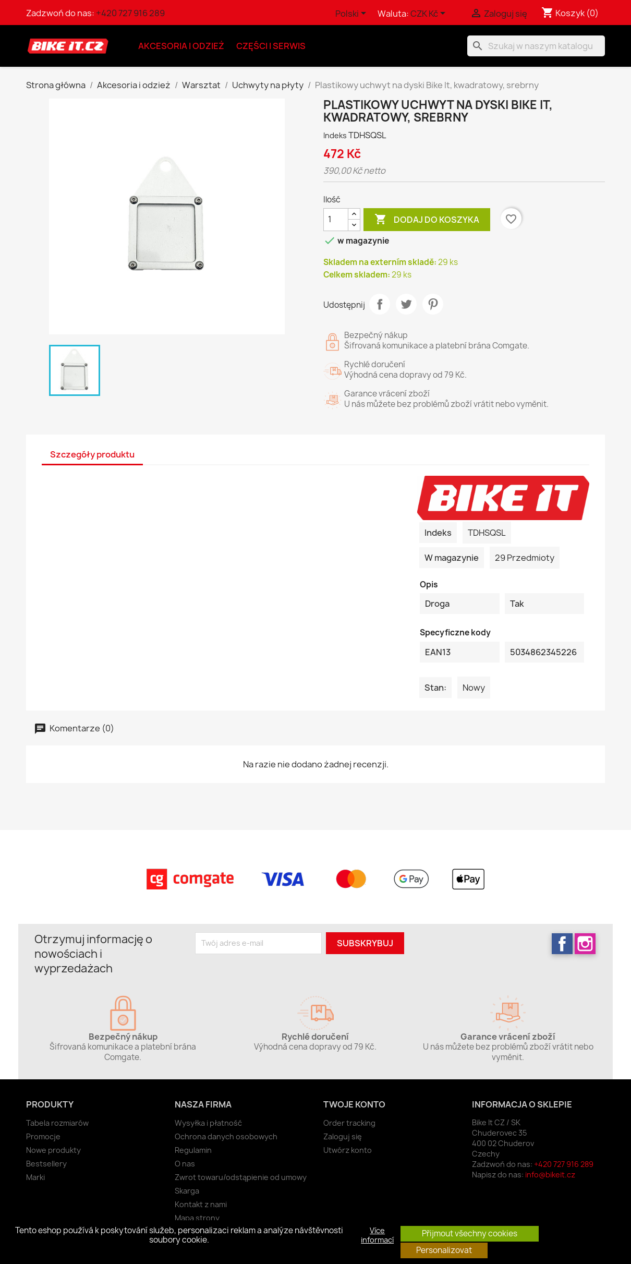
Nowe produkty (53, 1150)
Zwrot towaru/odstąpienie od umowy (241, 1177)
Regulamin (193, 1150)
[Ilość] (335, 219)
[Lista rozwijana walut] (429, 14)
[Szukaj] (536, 45)
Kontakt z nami (201, 1204)
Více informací (377, 1235)
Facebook (562, 943)
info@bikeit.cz (550, 1174)
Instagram (585, 943)
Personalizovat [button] (444, 1250)
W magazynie (451, 557)
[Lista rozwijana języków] (352, 14)
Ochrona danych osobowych (226, 1136)
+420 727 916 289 (130, 13)
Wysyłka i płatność (208, 1123)
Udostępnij (379, 304)
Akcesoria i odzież (181, 46)
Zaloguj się (342, 1136)
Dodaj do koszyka (426, 219)
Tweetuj (406, 304)
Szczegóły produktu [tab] (92, 454)
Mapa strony (197, 1218)
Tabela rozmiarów (57, 1123)
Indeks (335, 135)
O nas (185, 1164)
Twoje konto (354, 1104)
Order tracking (349, 1123)
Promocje (43, 1136)
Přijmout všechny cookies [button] (469, 1233)
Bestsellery (46, 1164)
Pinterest (432, 304)
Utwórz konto (347, 1150)
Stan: (435, 687)
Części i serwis (271, 46)
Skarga (187, 1191)
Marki (35, 1177)
